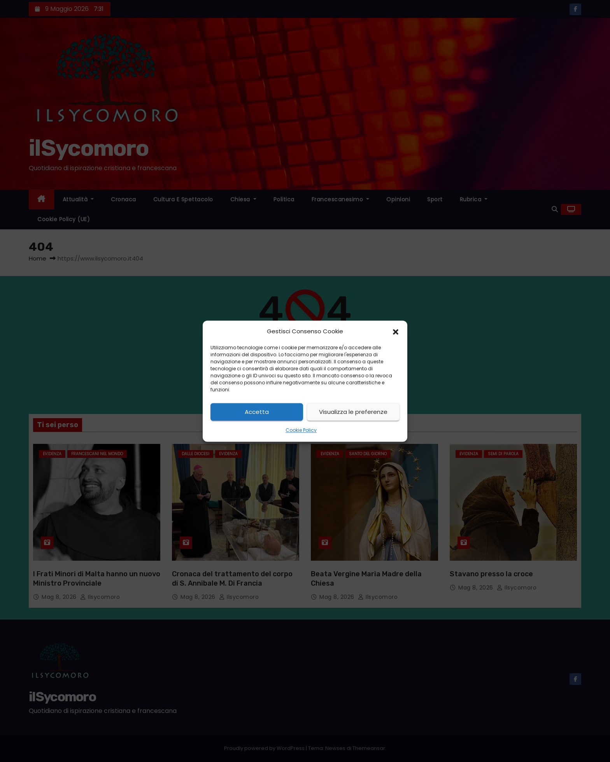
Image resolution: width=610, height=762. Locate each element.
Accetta (257, 412)
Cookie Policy (301, 430)
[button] (396, 331)
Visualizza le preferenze (353, 412)
